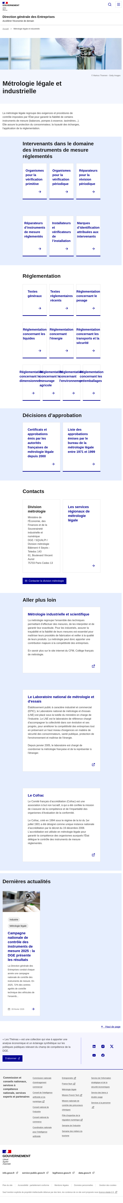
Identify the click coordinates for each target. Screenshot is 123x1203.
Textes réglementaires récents (61, 296)
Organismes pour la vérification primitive (35, 177)
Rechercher (110, 4)
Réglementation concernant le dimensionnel (31, 376)
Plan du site (7, 1185)
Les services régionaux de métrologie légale (79, 513)
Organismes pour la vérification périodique (61, 177)
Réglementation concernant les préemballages (91, 376)
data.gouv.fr (85, 1173)
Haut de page (112, 1026)
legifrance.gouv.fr (61, 1173)
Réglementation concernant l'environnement (71, 376)
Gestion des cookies (107, 1185)
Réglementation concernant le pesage (88, 296)
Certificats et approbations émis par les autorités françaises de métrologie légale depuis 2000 (41, 443)
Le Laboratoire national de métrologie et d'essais (61, 699)
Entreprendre (67, 1078)
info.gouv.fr (9, 1173)
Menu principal (118, 4)
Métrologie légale (69, 1089)
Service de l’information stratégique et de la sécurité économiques (101, 1082)
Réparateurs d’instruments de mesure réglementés (34, 229)
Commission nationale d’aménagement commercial (42, 1082)
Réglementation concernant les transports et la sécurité (88, 336)
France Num (67, 1084)
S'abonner (10, 1058)
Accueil (6, 29)
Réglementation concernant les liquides (35, 334)
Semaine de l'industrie (71, 1125)
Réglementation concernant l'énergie (61, 334)
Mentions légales (62, 1185)
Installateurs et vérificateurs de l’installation (61, 232)
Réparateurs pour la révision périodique (88, 177)
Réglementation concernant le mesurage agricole (51, 378)
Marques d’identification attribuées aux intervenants (88, 229)
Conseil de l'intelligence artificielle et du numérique (42, 1097)
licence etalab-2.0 (106, 1192)
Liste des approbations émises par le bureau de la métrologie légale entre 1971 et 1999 (81, 440)
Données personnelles (83, 1185)
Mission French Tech (70, 1095)
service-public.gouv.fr (34, 1173)
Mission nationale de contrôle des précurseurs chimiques (72, 1105)
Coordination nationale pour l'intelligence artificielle (42, 1131)
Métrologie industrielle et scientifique (58, 614)
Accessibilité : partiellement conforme (33, 1185)
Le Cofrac (36, 795)
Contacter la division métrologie (46, 580)
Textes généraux (35, 294)
